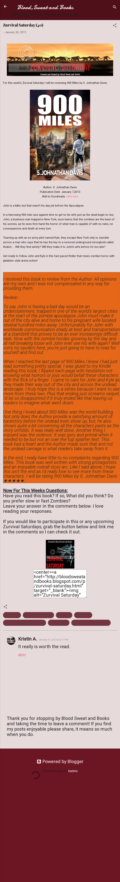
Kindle (64, 615)
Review (83, 615)
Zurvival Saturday (91, 622)
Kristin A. (27, 639)
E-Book (12, 615)
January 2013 (38, 615)
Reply (22, 655)
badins (73, 771)
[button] (114, 26)
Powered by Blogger (60, 761)
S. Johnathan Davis (24, 622)
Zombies (59, 622)
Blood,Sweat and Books (45, 7)
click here (72, 196)
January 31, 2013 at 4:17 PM (53, 639)
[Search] (114, 8)
